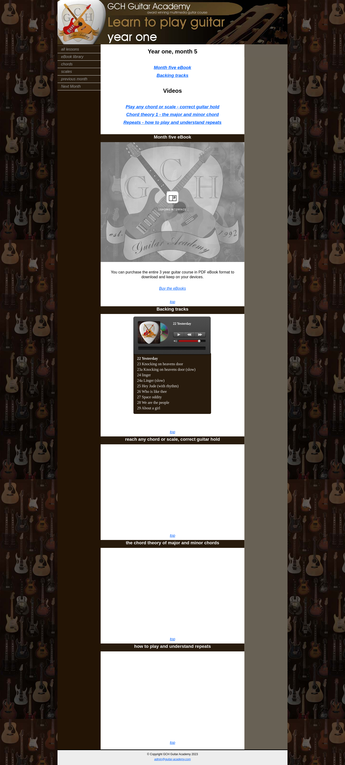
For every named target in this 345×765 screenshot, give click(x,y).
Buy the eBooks (172, 288)
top (172, 302)
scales (66, 72)
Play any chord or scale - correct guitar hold (172, 106)
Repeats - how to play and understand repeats (172, 122)
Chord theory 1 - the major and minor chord (172, 114)
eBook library (72, 57)
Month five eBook (172, 67)
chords (67, 64)
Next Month (71, 86)
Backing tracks (172, 75)
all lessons (70, 49)
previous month (74, 79)
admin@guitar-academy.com (172, 759)
